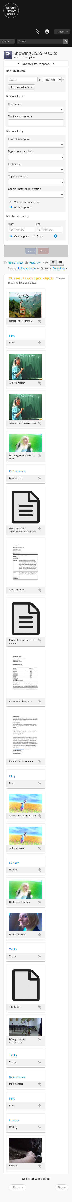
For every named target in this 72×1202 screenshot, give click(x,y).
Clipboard (37, 32)
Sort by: (12, 268)
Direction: (46, 268)
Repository (14, 104)
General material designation (24, 189)
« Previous (17, 1187)
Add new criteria (21, 87)
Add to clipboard (40, 321)
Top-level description (20, 116)
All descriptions (20, 207)
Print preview (13, 262)
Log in (60, 31)
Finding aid (14, 164)
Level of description (19, 139)
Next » (61, 1187)
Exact (38, 236)
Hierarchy (33, 262)
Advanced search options (36, 64)
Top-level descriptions (24, 202)
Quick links (47, 32)
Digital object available (20, 151)
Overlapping (19, 236)
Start (11, 224)
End (38, 224)
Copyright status (17, 176)
